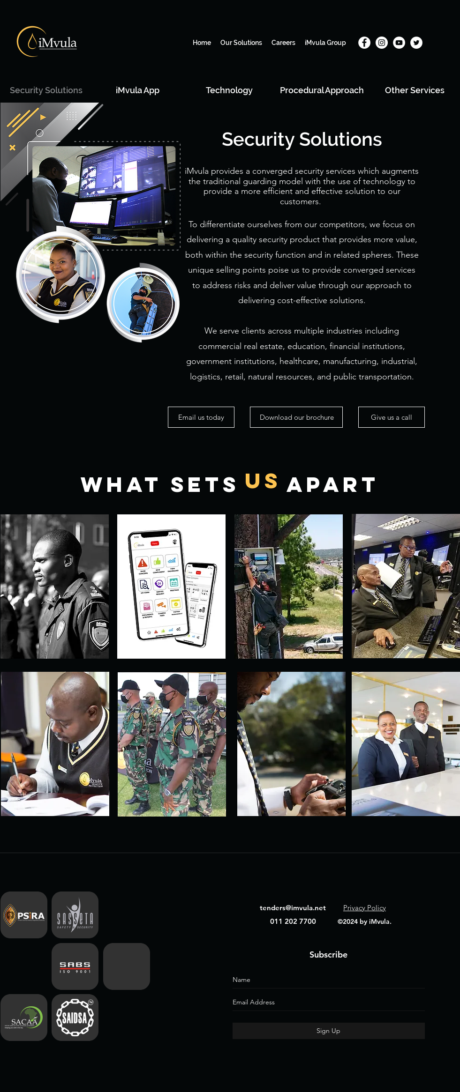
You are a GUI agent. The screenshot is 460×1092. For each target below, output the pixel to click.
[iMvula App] (137, 90)
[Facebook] (364, 43)
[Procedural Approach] (322, 90)
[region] (54, 589)
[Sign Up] (329, 1031)
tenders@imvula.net (293, 907)
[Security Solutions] (46, 90)
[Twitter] (416, 43)
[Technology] (229, 90)
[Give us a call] (391, 417)
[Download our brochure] (296, 417)
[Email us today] (201, 417)
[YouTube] (399, 43)
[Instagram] (382, 43)
